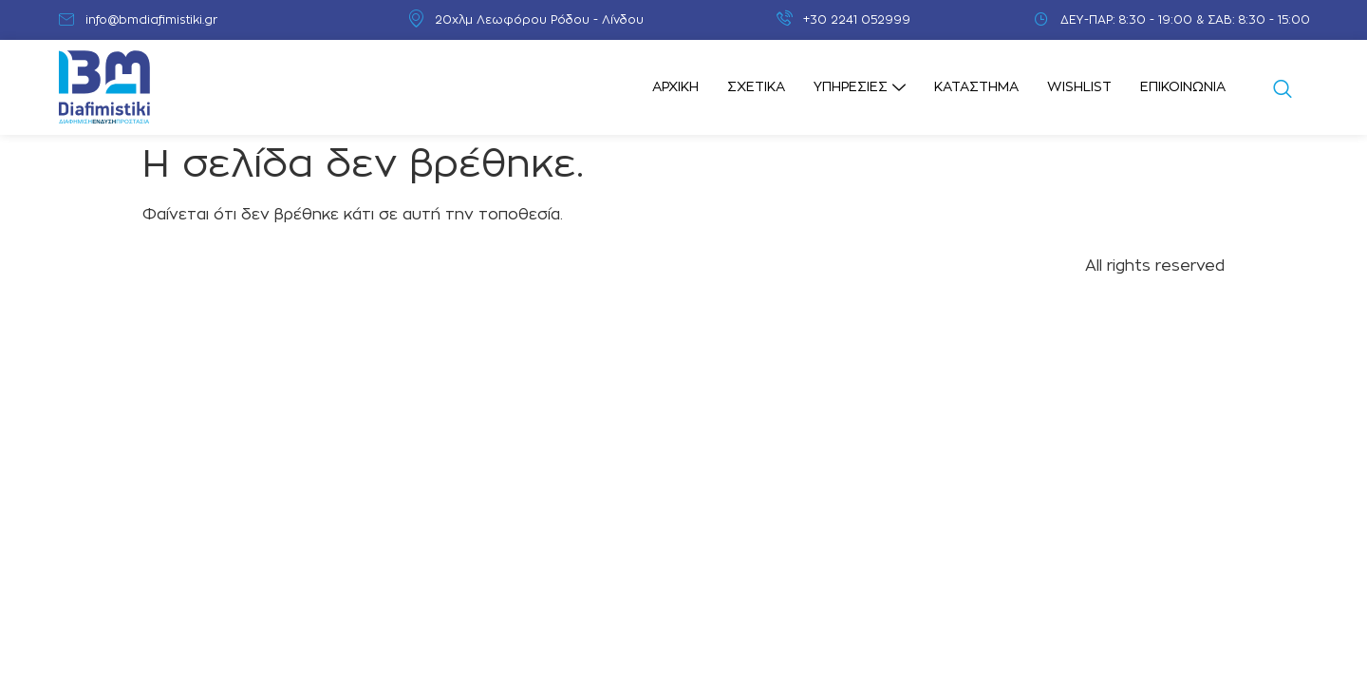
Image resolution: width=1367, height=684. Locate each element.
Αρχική (675, 87)
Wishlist (1079, 87)
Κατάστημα (976, 87)
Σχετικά (756, 87)
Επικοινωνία (1183, 87)
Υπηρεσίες (860, 88)
